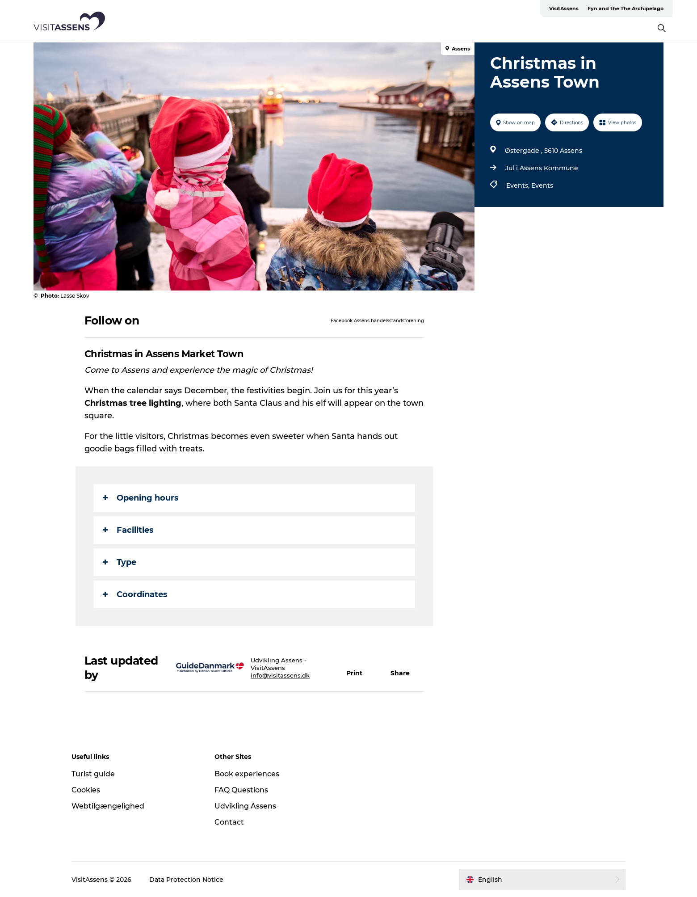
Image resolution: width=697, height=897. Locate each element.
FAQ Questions (241, 790)
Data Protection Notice (186, 880)
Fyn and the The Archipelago (625, 8)
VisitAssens (564, 8)
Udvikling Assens (245, 806)
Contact (229, 822)
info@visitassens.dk (280, 675)
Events (542, 185)
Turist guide (93, 774)
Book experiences (246, 774)
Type (119, 562)
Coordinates (135, 594)
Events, (518, 185)
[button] (359, 667)
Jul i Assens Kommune (541, 168)
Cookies (85, 790)
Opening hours (141, 498)
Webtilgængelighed (107, 806)
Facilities (128, 530)
